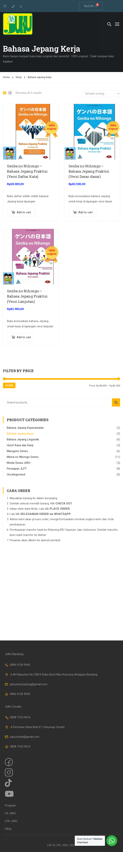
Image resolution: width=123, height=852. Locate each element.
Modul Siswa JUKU (18, 463)
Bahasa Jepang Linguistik (23, 439)
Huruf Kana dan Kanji (20, 445)
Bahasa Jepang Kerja (20, 433)
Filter (9, 385)
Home (6, 77)
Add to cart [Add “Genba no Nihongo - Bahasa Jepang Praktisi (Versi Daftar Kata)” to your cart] (24, 212)
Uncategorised (16, 474)
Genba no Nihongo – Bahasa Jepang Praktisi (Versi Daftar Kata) (27, 171)
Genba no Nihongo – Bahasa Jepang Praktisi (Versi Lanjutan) (27, 296)
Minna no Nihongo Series (23, 457)
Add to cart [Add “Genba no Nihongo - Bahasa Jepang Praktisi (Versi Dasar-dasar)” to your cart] (85, 212)
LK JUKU (10, 813)
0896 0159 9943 (17, 665)
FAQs (8, 829)
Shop (19, 77)
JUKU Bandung (14, 654)
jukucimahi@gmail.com (22, 737)
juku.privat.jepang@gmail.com (26, 684)
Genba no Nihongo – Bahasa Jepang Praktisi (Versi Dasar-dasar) (89, 171)
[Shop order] (101, 93)
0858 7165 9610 (17, 717)
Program (10, 805)
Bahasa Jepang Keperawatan (25, 428)
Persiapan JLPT (17, 468)
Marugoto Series (17, 451)
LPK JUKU (11, 821)
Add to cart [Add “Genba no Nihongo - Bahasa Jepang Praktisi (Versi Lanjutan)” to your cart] (24, 337)
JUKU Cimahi (13, 706)
